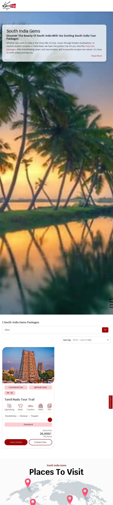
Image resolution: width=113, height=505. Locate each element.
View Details (16, 442)
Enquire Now (40, 442)
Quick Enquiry (110, 402)
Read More (96, 56)
